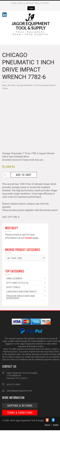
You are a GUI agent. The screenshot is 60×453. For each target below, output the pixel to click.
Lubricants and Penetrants (21, 291)
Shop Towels (13, 287)
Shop (4, 85)
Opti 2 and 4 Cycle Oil (17, 283)
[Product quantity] (6, 175)
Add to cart (24, 175)
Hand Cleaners (14, 278)
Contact (28, 237)
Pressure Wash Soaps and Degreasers (20, 297)
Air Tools (11, 85)
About (47, 425)
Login (31, 8)
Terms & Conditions (20, 412)
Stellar (56, 425)
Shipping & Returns (19, 405)
